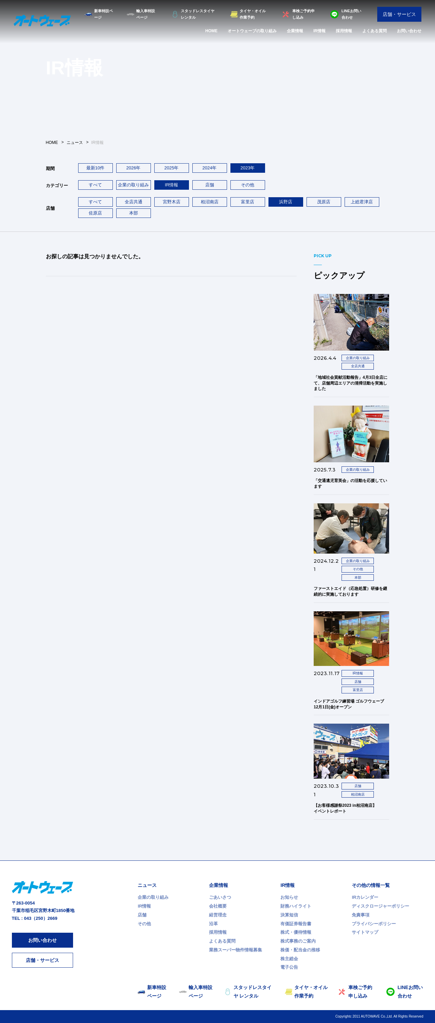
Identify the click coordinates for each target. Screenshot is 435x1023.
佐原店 (95, 213)
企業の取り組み (133, 184)
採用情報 (344, 31)
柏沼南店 (210, 201)
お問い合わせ (409, 31)
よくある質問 (374, 31)
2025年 (171, 167)
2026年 (133, 167)
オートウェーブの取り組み (252, 31)
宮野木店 (171, 201)
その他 (247, 184)
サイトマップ (365, 932)
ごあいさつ (220, 897)
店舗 (209, 184)
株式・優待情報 (295, 932)
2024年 (210, 167)
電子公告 (289, 967)
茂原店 (323, 201)
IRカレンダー (365, 897)
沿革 (213, 923)
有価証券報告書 (295, 923)
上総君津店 (362, 201)
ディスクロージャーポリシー (380, 906)
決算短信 (289, 914)
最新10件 (95, 167)
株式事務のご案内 (298, 941)
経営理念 (218, 914)
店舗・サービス (399, 14)
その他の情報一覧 (371, 885)
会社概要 (218, 906)
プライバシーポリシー (374, 923)
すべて (95, 184)
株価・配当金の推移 (300, 949)
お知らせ (289, 897)
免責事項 (360, 914)
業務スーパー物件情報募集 (235, 949)
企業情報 (295, 31)
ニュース (147, 885)
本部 (133, 213)
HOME (211, 31)
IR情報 (319, 31)
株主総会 (289, 958)
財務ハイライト (295, 906)
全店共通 (133, 201)
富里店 (247, 201)
